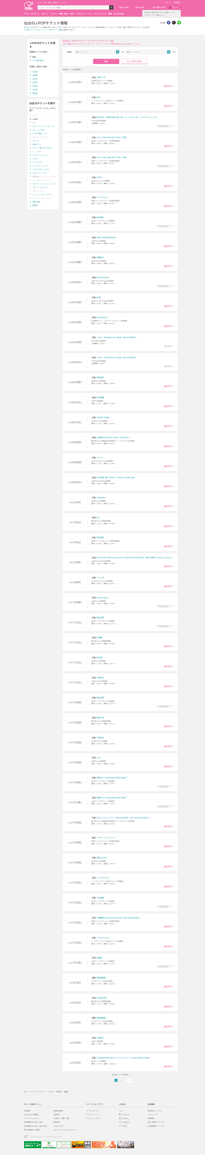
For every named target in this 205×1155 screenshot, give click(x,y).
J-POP (31, 27)
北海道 (35, 71)
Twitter (174, 22)
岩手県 (35, 79)
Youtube (125, 1118)
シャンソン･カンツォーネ (42, 194)
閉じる (179, 12)
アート (89, 13)
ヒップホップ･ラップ (40, 166)
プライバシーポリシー (32, 1118)
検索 (106, 61)
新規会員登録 (58, 1111)
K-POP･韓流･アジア (40, 133)
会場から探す (140, 7)
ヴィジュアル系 (38, 130)
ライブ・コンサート (31, 13)
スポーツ (44, 13)
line (179, 22)
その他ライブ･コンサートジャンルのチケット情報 (43, 29)
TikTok (124, 1126)
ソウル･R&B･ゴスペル (40, 169)
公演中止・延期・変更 (61, 1118)
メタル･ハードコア (39, 173)
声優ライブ (36, 144)
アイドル (35, 140)
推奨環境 (57, 1122)
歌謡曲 (35, 205)
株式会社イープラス (155, 1111)
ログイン (168, 2)
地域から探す (124, 7)
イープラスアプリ (92, 1111)
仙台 (25, 27)
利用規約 (27, 1111)
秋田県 (35, 86)
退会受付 (57, 1114)
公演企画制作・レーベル (156, 1126)
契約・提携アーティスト (156, 1122)
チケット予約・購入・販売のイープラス (52, 2)
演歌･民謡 (36, 202)
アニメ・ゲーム (100, 13)
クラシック (81, 13)
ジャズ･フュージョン (40, 155)
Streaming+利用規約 (31, 1114)
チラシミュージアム (93, 1118)
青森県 (35, 75)
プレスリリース (153, 1114)
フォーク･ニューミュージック (43, 183)
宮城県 (35, 82)
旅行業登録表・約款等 (32, 1130)
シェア (168, 22)
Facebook (125, 1114)
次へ (129, 1080)
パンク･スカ (37, 162)
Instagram (125, 1122)
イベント (53, 13)
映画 (110, 13)
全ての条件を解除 (134, 61)
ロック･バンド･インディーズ (43, 126)
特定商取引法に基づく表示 (33, 1122)
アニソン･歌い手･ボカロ (41, 148)
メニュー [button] (175, 7)
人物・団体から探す (159, 7)
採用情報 (151, 1118)
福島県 (35, 93)
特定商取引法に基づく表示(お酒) (35, 1126)
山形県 (35, 89)
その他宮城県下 (38, 60)
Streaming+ (119, 13)
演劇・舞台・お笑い (67, 13)
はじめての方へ (59, 1126)
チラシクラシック (92, 1114)
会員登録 (177, 2)
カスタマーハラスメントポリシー (65, 1130)
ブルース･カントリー (40, 187)
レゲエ (35, 158)
